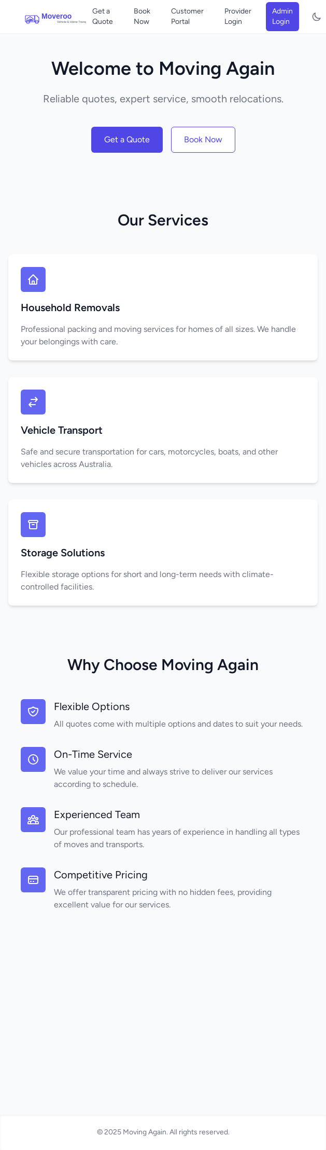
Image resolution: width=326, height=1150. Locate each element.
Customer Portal (187, 16)
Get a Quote (102, 16)
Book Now (142, 16)
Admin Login (282, 16)
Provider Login (237, 16)
